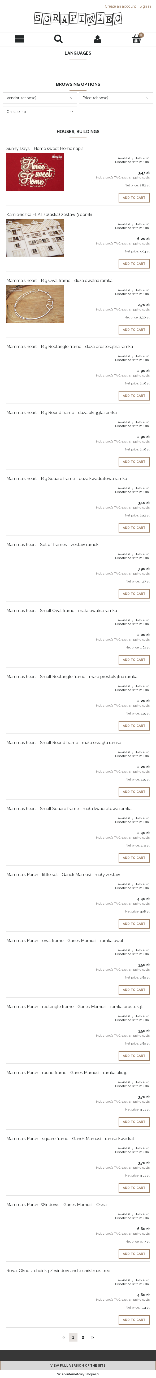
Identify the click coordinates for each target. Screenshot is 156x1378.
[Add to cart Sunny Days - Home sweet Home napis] (134, 198)
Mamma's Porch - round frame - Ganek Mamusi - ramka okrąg (67, 1072)
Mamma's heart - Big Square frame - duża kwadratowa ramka (66, 478)
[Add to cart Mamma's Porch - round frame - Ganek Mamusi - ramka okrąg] (134, 1122)
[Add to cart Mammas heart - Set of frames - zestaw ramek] (134, 594)
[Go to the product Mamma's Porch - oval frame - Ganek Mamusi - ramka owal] (35, 949)
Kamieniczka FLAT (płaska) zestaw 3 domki (49, 214)
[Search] (58, 38)
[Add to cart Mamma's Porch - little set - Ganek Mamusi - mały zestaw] (134, 924)
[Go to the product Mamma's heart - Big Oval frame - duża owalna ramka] (35, 304)
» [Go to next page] (92, 1337)
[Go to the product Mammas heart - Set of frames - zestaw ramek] (35, 553)
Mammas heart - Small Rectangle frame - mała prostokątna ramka (71, 676)
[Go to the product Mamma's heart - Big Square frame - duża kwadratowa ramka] (35, 487)
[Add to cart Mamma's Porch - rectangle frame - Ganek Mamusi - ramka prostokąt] (134, 1056)
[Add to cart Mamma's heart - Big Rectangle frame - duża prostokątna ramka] (134, 396)
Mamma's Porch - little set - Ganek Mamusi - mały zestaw (63, 874)
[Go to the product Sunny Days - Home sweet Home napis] (35, 172)
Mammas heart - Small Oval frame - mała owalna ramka (61, 610)
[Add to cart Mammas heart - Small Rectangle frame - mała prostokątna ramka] (134, 726)
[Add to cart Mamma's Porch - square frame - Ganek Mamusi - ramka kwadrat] (134, 1188)
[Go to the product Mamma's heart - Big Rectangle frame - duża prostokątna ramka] (35, 355)
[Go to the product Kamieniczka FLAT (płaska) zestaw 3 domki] (35, 238)
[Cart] (136, 38)
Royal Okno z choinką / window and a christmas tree (58, 1270)
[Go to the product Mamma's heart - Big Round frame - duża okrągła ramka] (35, 421)
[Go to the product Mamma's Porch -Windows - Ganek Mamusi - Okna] (35, 1213)
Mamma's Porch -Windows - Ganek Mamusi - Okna (56, 1204)
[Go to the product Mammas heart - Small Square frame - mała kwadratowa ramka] (35, 817)
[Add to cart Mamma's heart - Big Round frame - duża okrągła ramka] (134, 462)
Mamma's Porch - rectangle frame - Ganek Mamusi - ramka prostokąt (74, 1006)
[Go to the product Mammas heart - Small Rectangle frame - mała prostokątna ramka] (35, 685)
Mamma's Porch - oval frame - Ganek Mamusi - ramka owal (64, 940)
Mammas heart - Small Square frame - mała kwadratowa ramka (69, 808)
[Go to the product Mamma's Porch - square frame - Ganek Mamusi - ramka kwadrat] (35, 1147)
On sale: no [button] (16, 112)
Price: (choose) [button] (95, 98)
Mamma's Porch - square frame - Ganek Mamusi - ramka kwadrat (70, 1138)
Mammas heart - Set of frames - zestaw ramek (52, 544)
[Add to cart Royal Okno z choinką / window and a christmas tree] (134, 1320)
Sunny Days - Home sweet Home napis (45, 148)
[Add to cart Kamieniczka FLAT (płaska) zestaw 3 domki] (134, 264)
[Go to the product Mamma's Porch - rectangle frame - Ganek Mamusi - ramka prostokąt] (35, 1015)
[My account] (97, 39)
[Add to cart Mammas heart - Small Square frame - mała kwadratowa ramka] (134, 858)
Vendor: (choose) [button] (21, 98)
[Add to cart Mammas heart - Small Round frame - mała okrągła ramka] (134, 792)
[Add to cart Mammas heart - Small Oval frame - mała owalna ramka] (134, 660)
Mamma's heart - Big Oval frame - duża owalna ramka (59, 280)
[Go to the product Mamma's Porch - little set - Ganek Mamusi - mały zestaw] (35, 883)
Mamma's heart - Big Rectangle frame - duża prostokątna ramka (69, 346)
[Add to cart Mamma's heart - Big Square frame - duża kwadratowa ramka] (134, 528)
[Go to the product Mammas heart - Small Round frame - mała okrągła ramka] (35, 751)
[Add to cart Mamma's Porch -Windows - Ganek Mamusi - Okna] (134, 1254)
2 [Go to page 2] (83, 1337)
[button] (19, 39)
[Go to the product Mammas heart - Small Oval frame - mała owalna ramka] (35, 619)
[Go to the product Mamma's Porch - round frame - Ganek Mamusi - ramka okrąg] (35, 1081)
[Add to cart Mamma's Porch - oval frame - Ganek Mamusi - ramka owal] (134, 990)
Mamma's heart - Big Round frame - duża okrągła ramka (61, 412)
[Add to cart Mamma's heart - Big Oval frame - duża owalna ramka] (134, 330)
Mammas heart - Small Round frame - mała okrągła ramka (63, 742)
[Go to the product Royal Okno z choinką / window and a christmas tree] (35, 1279)
